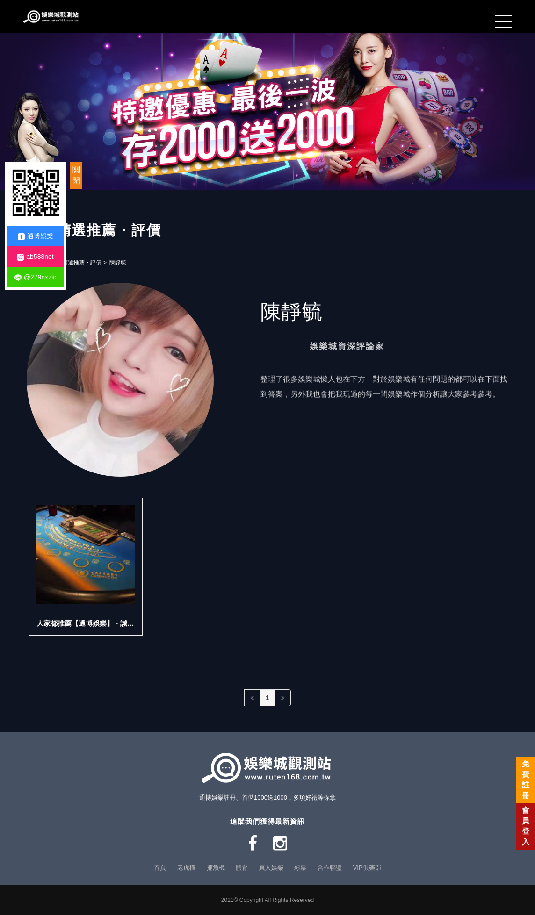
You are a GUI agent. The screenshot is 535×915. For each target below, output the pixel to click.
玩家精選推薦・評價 (76, 262)
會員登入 (525, 825)
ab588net (35, 257)
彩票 (300, 867)
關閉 (76, 175)
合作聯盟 (330, 867)
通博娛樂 (35, 236)
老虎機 (186, 867)
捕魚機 (216, 867)
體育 (242, 867)
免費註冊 (525, 779)
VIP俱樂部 (367, 867)
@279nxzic (35, 277)
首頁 (160, 867)
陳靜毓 (117, 262)
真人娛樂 (271, 867)
